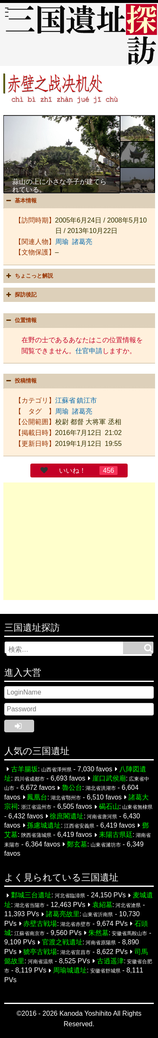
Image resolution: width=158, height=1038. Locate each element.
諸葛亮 (82, 241)
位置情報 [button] (21, 320)
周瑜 (62, 241)
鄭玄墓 (77, 844)
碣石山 (109, 806)
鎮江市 (87, 400)
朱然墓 (98, 932)
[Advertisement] (79, 541)
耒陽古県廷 (116, 835)
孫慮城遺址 (44, 825)
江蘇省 (65, 400)
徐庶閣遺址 (66, 816)
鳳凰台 (37, 797)
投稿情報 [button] (21, 381)
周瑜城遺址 (70, 970)
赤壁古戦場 (40, 923)
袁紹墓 (102, 904)
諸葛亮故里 (63, 914)
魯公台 (72, 788)
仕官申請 (88, 350)
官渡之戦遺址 (62, 942)
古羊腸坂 (24, 769)
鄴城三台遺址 (31, 895)
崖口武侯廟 (109, 778)
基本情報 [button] (21, 201)
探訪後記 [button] (21, 295)
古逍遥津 (110, 961)
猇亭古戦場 (40, 951)
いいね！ (72, 470)
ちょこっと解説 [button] (29, 276)
